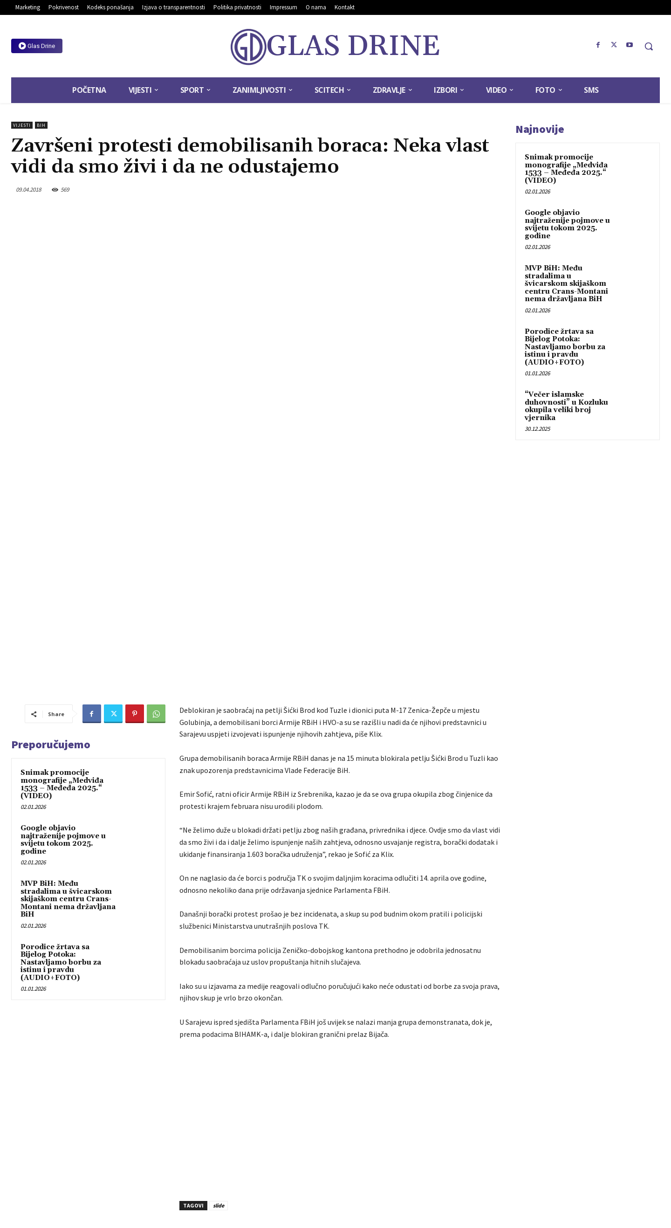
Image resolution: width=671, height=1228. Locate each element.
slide (218, 1050)
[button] (648, 46)
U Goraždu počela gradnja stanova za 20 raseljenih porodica (426, 1095)
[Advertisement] (340, 962)
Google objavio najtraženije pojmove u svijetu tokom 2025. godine (63, 685)
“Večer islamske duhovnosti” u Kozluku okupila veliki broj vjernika (566, 406)
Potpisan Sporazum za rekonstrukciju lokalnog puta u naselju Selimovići (250, 1095)
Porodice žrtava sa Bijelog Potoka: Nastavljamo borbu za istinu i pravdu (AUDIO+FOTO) (61, 807)
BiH (41, 125)
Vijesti (22, 125)
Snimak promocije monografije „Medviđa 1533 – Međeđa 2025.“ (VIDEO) (62, 629)
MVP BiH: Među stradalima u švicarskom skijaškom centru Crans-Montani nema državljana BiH (68, 744)
